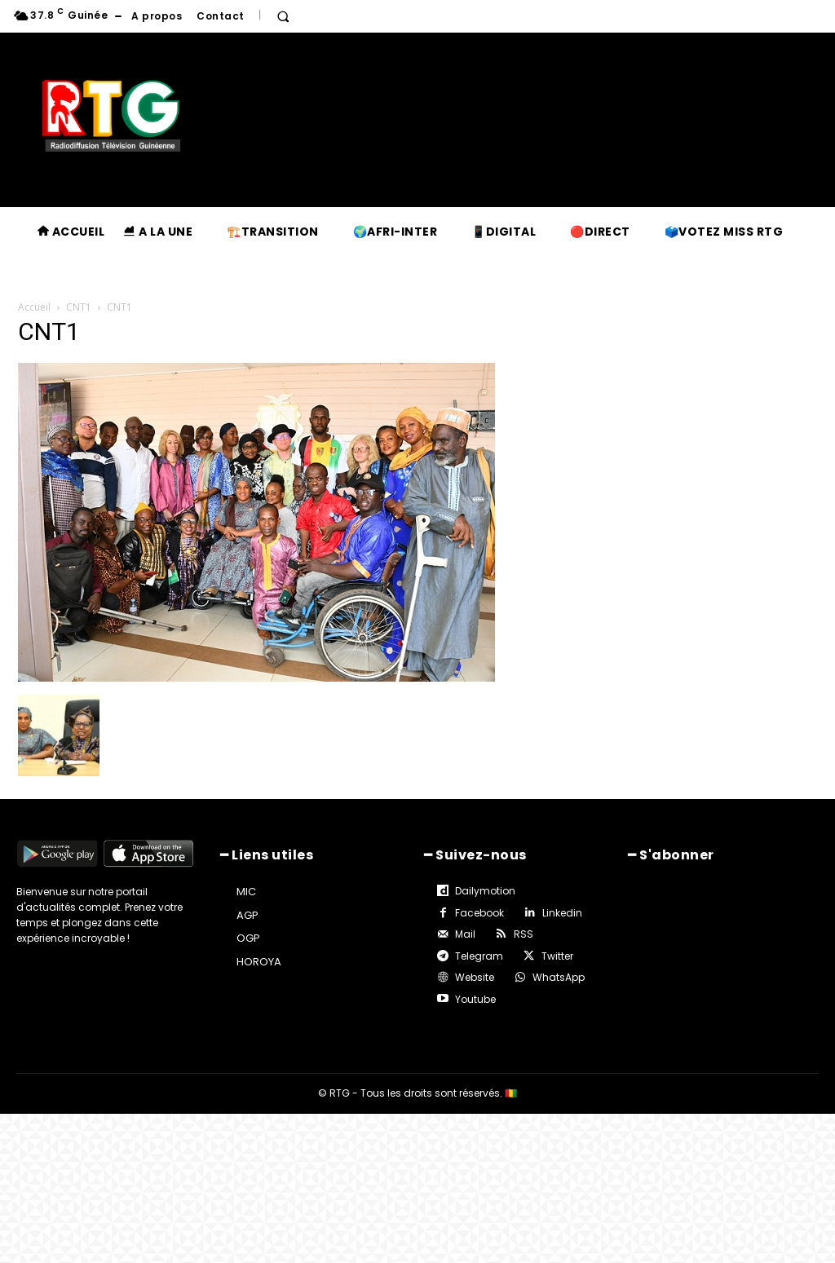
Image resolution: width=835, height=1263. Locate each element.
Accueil (34, 307)
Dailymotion (485, 891)
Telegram (479, 956)
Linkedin (562, 913)
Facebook (479, 913)
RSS (523, 934)
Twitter (557, 956)
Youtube (475, 998)
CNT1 (78, 307)
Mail (465, 934)
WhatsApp (558, 977)
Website (474, 977)
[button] (283, 16)
